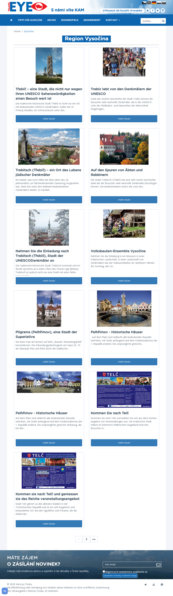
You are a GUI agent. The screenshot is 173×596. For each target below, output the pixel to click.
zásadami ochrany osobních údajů (120, 575)
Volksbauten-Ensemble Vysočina (118, 251)
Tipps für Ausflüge (30, 20)
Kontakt (113, 20)
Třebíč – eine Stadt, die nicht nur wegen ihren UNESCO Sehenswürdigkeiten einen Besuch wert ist (49, 94)
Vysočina (29, 31)
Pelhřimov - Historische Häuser (117, 332)
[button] (119, 20)
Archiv (51, 20)
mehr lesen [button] (49, 118)
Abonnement (92, 20)
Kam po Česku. (24, 584)
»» (94, 539)
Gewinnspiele (69, 20)
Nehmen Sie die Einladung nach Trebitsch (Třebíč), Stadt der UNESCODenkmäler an (42, 256)
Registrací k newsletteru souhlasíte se (125, 574)
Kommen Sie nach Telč (110, 413)
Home (17, 31)
